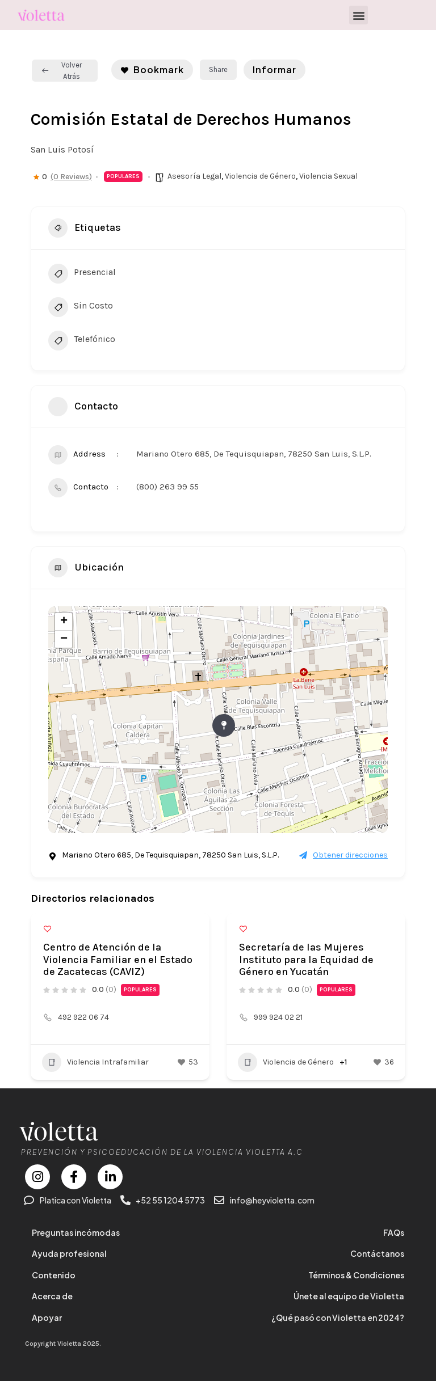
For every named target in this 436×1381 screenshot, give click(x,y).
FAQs (393, 1232)
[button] (358, 15)
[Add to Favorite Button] (47, 928)
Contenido (54, 1275)
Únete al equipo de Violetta (349, 1296)
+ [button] (64, 621)
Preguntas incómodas (76, 1232)
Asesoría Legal (194, 176)
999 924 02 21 (278, 1017)
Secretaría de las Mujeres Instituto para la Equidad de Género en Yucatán (306, 959)
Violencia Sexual (328, 176)
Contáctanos (377, 1253)
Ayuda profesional (69, 1253)
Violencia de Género (260, 176)
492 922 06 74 (83, 1017)
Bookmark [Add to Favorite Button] (152, 69)
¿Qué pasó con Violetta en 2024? (337, 1317)
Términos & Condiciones (356, 1275)
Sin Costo (80, 308)
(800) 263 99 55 (167, 487)
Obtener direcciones (343, 855)
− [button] (64, 639)
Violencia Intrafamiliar (95, 1062)
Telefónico (81, 341)
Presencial (82, 275)
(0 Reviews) (71, 177)
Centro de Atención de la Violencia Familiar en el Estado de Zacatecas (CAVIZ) (117, 959)
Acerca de (52, 1296)
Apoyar (47, 1317)
